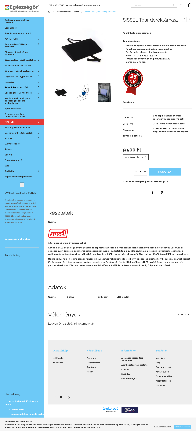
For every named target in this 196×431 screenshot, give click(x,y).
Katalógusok (162, 372)
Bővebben (128, 102)
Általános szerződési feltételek (132, 359)
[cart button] (188, 5)
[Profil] (181, 5)
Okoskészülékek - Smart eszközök (17, 53)
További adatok (131, 135)
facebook (55, 397)
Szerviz (8, 155)
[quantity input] (141, 171)
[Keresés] (154, 5)
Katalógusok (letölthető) (17, 127)
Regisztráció (93, 363)
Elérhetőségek (12, 144)
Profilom (91, 367)
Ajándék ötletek (13, 108)
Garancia (160, 385)
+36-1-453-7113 (17, 409)
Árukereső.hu (111, 412)
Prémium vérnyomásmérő (18, 33)
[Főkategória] (49, 12)
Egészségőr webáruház (17, 239)
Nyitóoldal (58, 358)
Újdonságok (11, 28)
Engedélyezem (183, 427)
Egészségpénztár (14, 160)
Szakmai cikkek (163, 367)
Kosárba (164, 171)
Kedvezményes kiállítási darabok (17, 21)
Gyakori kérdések (165, 376)
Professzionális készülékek (19, 65)
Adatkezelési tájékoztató (134, 365)
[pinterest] (162, 192)
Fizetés (125, 369)
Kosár (90, 372)
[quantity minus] (136, 171)
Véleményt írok (181, 314)
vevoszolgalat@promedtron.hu (26, 414)
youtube (61, 397)
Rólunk (8, 149)
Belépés (91, 358)
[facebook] (153, 192)
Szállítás (125, 374)
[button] (136, 157)
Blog (7, 166)
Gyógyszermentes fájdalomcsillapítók (15, 115)
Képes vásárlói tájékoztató (18, 176)
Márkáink (160, 358)
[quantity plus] (145, 171)
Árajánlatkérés (163, 381)
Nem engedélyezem (163, 427)
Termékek (58, 363)
